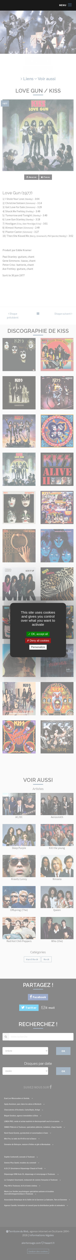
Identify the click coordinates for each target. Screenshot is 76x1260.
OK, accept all (38, 634)
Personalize (38, 647)
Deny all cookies (38, 640)
